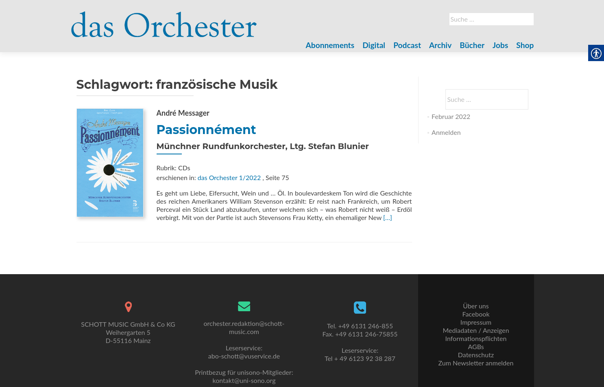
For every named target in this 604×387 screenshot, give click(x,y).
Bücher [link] (472, 45)
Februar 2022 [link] (451, 116)
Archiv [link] (440, 45)
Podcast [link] (407, 45)
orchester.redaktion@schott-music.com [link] (243, 327)
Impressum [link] (475, 322)
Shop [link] (525, 45)
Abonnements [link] (330, 45)
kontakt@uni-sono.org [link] (244, 380)
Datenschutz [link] (476, 354)
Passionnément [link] (206, 129)
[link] (164, 19)
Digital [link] (373, 45)
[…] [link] (387, 217)
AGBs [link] (476, 346)
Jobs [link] (500, 45)
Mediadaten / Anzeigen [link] (476, 330)
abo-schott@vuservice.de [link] (244, 356)
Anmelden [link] (446, 132)
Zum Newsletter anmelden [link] (476, 363)
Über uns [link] (475, 306)
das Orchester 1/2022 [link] (229, 177)
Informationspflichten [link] (476, 338)
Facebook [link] (475, 314)
